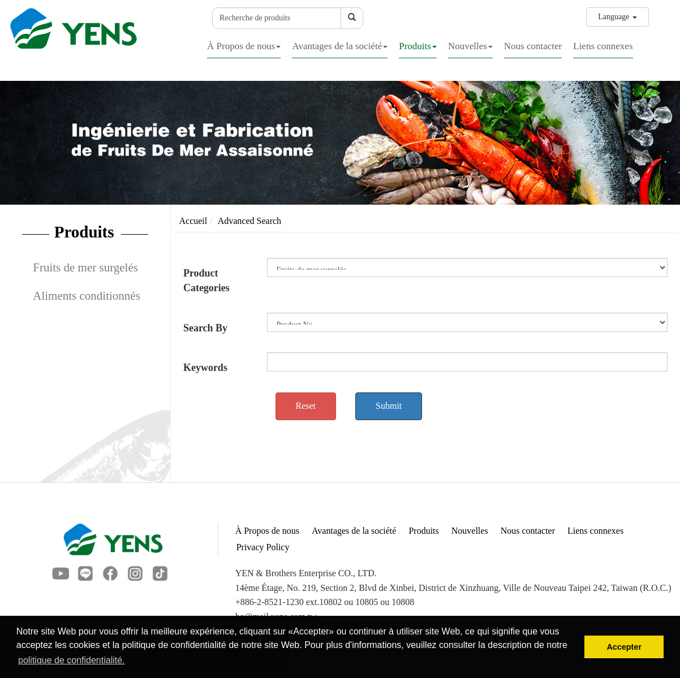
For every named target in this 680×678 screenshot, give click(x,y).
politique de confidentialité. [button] (71, 660)
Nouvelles (470, 46)
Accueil (193, 221)
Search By (205, 328)
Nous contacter (533, 46)
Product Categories (206, 280)
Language (617, 16)
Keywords (205, 367)
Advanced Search (249, 221)
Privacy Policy (263, 547)
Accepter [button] (624, 646)
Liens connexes (602, 46)
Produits (418, 46)
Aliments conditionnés (86, 296)
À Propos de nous (244, 46)
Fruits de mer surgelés (85, 267)
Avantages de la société (340, 46)
